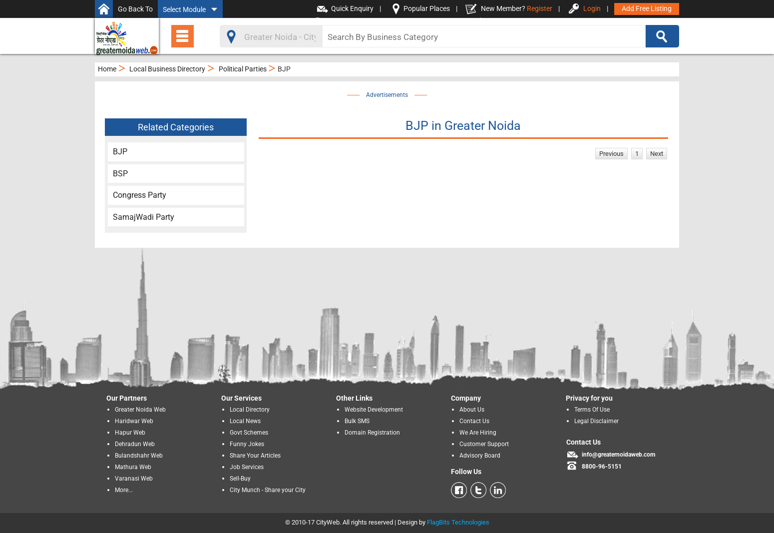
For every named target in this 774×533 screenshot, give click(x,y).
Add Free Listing (647, 8)
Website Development (374, 409)
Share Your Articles (255, 455)
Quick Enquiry (352, 8)
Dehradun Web (135, 444)
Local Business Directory (167, 69)
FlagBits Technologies (458, 522)
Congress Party (139, 195)
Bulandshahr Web (139, 455)
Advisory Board (479, 455)
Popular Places (426, 8)
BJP (120, 151)
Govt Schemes (249, 432)
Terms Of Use (592, 409)
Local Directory (250, 409)
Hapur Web (130, 432)
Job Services (247, 467)
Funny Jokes (247, 444)
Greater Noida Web (140, 409)
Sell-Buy (240, 478)
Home (107, 69)
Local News (245, 421)
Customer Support (484, 444)
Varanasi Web (134, 478)
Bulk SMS (357, 421)
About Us (471, 409)
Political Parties (243, 69)
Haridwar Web (134, 421)
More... (124, 490)
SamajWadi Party (143, 217)
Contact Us (474, 421)
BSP (120, 173)
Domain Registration (372, 432)
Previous (611, 153)
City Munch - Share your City (268, 490)
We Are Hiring (477, 432)
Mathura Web (133, 467)
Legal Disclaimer (596, 421)
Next (656, 153)
